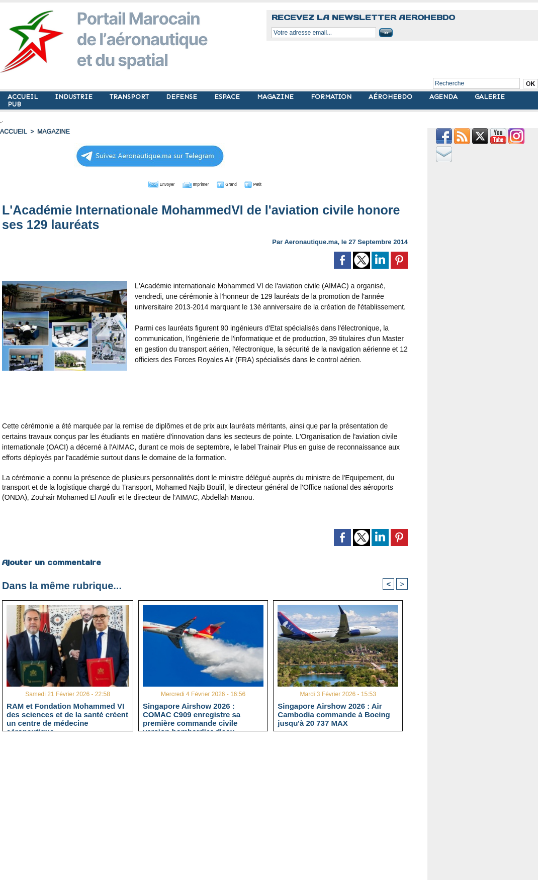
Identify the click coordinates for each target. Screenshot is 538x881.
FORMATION (332, 96)
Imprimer (193, 183)
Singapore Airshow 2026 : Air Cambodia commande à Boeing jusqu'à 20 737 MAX (334, 714)
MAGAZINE (276, 96)
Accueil (13, 131)
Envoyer (147, 183)
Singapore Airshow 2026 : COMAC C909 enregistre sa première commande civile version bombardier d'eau (191, 714)
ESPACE (228, 96)
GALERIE (490, 96)
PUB (14, 104)
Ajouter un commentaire (51, 561)
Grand (235, 183)
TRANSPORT (130, 96)
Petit (270, 183)
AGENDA (444, 96)
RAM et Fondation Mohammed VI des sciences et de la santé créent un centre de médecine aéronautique (67, 714)
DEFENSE (182, 96)
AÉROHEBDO (391, 96)
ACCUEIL (24, 96)
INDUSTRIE (75, 96)
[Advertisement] (205, 396)
